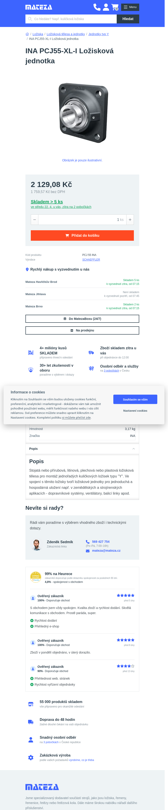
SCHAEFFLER (91, 259)
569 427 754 (98, 542)
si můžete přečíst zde (76, 417)
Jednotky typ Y (98, 34)
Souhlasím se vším (135, 399)
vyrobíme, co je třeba (81, 760)
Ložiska (38, 34)
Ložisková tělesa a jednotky (66, 34)
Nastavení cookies (135, 410)
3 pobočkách (111, 370)
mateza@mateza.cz (103, 551)
